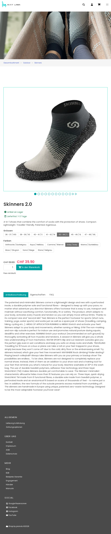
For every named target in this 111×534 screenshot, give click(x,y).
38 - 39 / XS (25, 234)
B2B (7, 473)
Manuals (10, 488)
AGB (8, 450)
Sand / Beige (28, 250)
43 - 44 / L (63, 234)
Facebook (11, 507)
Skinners (38, 63)
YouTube (11, 515)
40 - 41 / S (38, 234)
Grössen (8, 230)
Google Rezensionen (16, 503)
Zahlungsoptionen (14, 427)
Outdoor (26, 63)
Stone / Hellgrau (45, 250)
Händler (9, 484)
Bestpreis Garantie (14, 477)
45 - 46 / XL (76, 234)
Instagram (12, 511)
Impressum (11, 446)
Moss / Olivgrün (12, 250)
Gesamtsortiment (11, 63)
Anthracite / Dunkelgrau (15, 244)
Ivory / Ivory (72, 244)
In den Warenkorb (29, 267)
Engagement (11, 480)
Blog (8, 469)
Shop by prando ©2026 (17, 526)
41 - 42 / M (50, 234)
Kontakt (9, 442)
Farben (7, 240)
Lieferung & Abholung (15, 423)
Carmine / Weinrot (55, 244)
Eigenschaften (37, 294)
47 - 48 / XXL (90, 234)
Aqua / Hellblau (37, 244)
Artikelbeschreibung (15, 294)
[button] (107, 4)
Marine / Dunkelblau (89, 244)
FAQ (52, 294)
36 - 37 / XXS (10, 234)
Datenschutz (11, 454)
